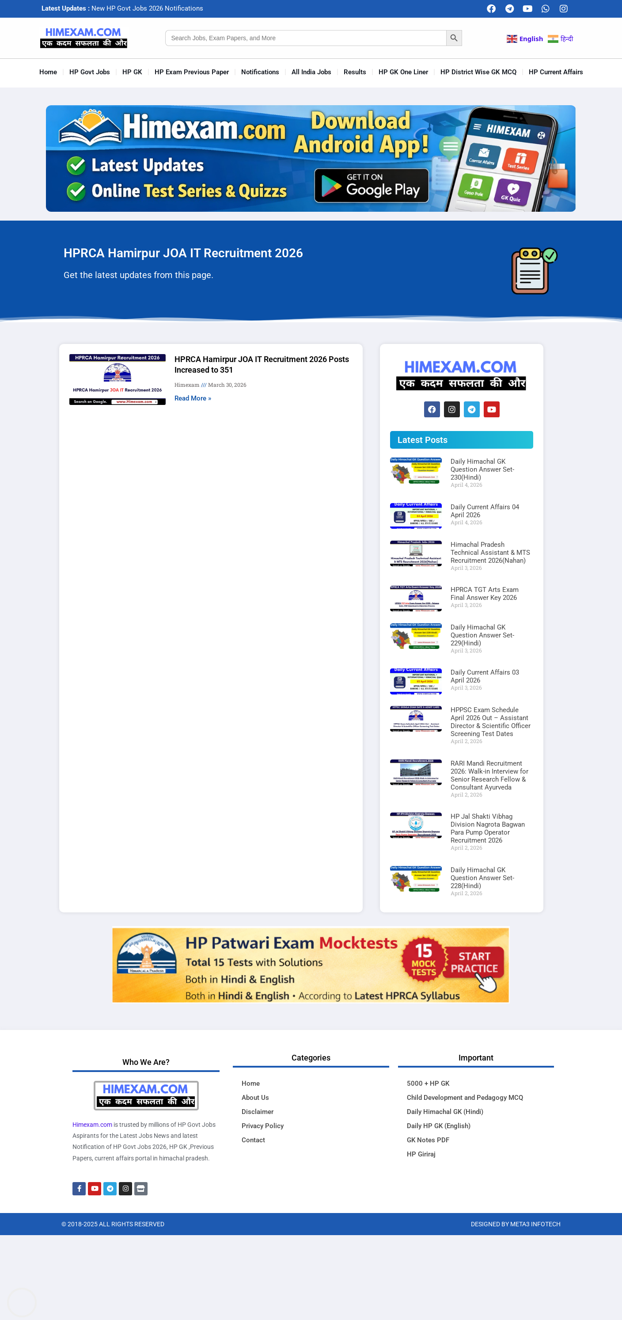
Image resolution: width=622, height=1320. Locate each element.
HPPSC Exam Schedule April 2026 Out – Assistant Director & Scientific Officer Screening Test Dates (491, 722)
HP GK (132, 72)
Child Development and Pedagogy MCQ (465, 1098)
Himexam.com (92, 1124)
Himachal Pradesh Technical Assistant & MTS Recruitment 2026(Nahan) (490, 553)
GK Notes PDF (428, 1140)
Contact (253, 1140)
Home (48, 72)
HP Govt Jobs (89, 72)
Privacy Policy (263, 1126)
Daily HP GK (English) (438, 1126)
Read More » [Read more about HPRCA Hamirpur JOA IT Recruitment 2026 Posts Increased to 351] (192, 398)
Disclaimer (257, 1112)
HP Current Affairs (556, 72)
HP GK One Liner (403, 72)
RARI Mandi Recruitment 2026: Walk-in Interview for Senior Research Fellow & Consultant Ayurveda (489, 775)
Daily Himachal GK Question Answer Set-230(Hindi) (482, 469)
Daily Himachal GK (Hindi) (445, 1112)
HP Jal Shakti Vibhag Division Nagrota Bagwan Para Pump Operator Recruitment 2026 (488, 828)
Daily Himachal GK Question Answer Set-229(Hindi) (482, 635)
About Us (255, 1098)
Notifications (260, 72)
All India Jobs (311, 72)
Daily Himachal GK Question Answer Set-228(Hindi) (482, 878)
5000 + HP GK (428, 1083)
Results (355, 72)
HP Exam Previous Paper (192, 72)
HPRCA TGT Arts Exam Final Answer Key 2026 (485, 594)
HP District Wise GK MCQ (478, 72)
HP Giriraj (421, 1154)
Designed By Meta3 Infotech (516, 1224)
